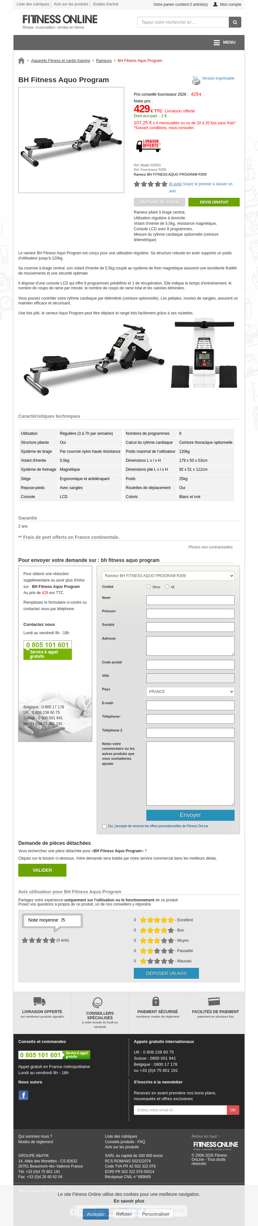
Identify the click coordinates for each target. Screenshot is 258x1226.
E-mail (108, 703)
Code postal (112, 662)
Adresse (109, 638)
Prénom (109, 611)
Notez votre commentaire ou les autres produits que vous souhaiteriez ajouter (118, 754)
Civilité (107, 587)
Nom (106, 598)
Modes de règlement (35, 1142)
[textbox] (190, 665)
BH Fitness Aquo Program (140, 60)
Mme (156, 587)
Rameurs (104, 60)
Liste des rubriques (33, 4)
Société (108, 624)
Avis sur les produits (71, 4)
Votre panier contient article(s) (175, 4)
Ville (105, 676)
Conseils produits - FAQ (125, 1142)
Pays (106, 689)
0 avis (175, 184)
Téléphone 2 (112, 730)
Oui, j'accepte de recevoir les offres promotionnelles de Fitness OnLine (158, 826)
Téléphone (111, 716)
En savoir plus (129, 1201)
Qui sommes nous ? (35, 1136)
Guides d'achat (105, 4)
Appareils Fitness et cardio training (60, 60)
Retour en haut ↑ (206, 1136)
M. (173, 587)
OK (233, 1110)
